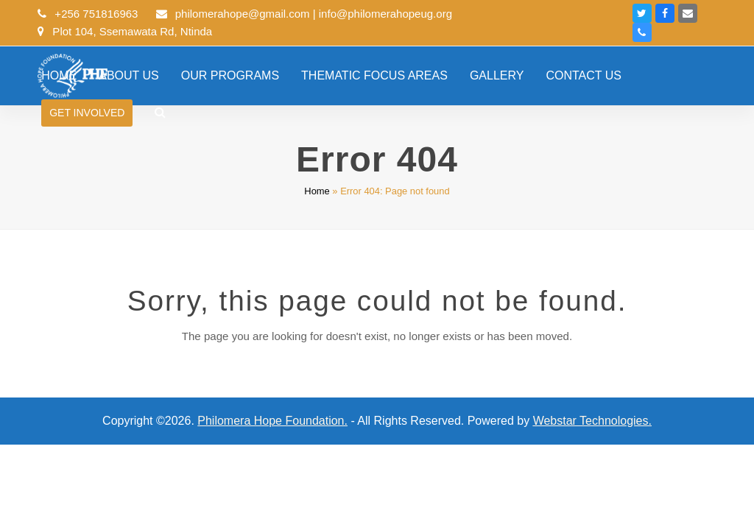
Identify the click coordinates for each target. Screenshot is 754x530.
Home (316, 191)
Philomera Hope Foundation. (272, 420)
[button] (160, 112)
